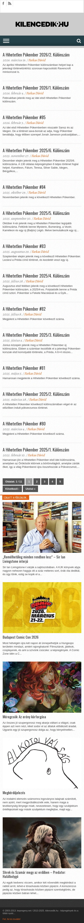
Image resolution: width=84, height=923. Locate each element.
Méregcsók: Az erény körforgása (24, 717)
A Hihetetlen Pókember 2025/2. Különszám (36, 393)
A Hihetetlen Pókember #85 (24, 117)
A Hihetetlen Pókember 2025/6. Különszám (36, 150)
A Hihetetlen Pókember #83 (24, 246)
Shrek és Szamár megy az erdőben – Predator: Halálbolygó (34, 874)
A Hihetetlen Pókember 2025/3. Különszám (36, 334)
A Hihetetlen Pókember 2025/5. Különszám (36, 213)
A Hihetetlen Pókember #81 (24, 367)
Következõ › (12, 488)
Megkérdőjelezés (14, 793)
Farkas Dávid (36, 60)
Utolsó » (30, 488)
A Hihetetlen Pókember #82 (24, 308)
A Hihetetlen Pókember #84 (24, 186)
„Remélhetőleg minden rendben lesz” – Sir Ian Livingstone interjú (34, 559)
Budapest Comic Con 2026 (21, 637)
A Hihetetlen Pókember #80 (24, 423)
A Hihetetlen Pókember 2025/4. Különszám (36, 275)
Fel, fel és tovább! (12, 919)
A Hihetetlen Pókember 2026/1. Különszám (36, 87)
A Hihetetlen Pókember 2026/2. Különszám (36, 54)
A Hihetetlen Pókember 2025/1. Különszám (36, 449)
